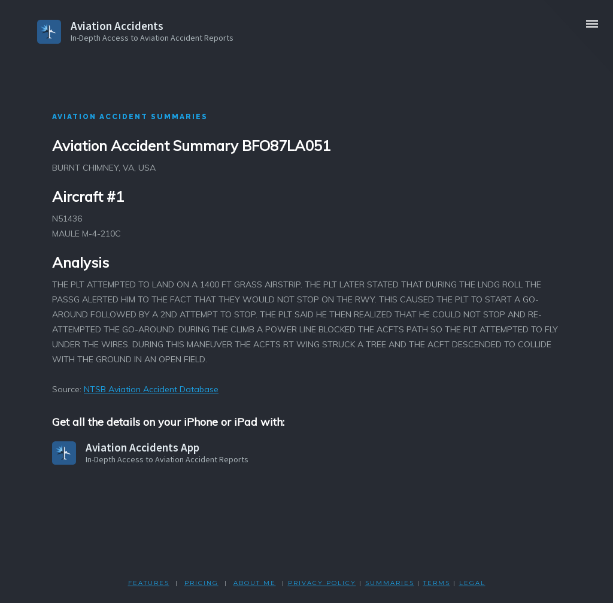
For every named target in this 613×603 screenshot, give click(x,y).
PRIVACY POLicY (322, 583)
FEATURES (148, 583)
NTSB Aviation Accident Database (151, 389)
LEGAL (472, 583)
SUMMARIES (389, 583)
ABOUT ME (254, 583)
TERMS (436, 583)
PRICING (201, 583)
